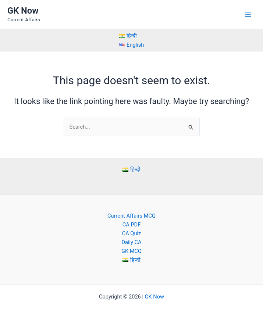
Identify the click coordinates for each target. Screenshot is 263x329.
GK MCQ (131, 251)
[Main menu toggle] (248, 14)
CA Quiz (131, 233)
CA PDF (131, 224)
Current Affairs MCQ (131, 215)
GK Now (23, 11)
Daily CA (131, 242)
